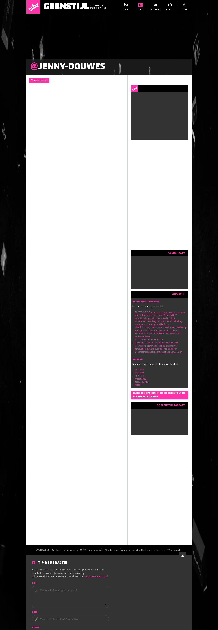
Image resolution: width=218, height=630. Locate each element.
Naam (35, 628)
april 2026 (140, 375)
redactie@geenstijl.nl (96, 576)
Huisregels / (72, 550)
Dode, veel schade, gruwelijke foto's (152, 324)
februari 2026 (141, 381)
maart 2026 (140, 378)
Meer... (138, 384)
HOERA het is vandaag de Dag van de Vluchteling (158, 321)
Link (34, 612)
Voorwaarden (175, 550)
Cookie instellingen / (117, 550)
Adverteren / (161, 550)
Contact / (61, 550)
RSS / (81, 550)
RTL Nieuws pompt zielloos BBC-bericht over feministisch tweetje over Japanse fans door (156, 347)
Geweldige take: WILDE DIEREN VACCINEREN (156, 342)
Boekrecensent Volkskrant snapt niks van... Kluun (158, 351)
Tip (34, 584)
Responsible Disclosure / (141, 550)
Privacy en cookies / (95, 550)
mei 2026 (139, 372)
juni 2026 (139, 369)
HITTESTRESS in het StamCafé (149, 339)
